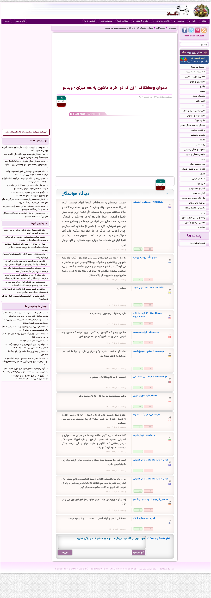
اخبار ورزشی (202, 101)
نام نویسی (20, 21)
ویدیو (204, 91)
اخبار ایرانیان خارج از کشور (196, 111)
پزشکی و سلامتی (200, 130)
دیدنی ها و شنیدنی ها (197, 72)
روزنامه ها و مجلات (198, 203)
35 (140, 406)
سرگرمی (179, 21)
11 (150, 305)
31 (140, 305)
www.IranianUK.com (194, 36)
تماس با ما (89, 21)
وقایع (204, 87)
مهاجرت (203, 228)
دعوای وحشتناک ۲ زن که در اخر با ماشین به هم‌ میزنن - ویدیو (129, 28)
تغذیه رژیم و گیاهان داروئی (195, 169)
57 (140, 279)
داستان (204, 140)
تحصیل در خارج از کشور (197, 223)
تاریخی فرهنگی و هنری (197, 155)
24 (140, 368)
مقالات (204, 106)
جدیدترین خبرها (200, 67)
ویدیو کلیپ (160, 28)
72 (140, 249)
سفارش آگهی (106, 21)
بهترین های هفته (38, 141)
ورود (7, 21)
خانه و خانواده (161, 21)
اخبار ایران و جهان (199, 82)
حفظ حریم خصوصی (148, 569)
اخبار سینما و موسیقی (197, 116)
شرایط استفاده (167, 569)
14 (150, 323)
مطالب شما (122, 21)
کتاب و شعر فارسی (199, 189)
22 (140, 323)
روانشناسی (202, 145)
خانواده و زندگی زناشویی (196, 150)
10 (150, 427)
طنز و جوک (202, 184)
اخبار (192, 21)
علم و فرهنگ (140, 21)
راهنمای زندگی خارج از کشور (195, 218)
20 (140, 387)
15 (150, 249)
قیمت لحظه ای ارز (199, 243)
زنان (205, 159)
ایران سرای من (201, 194)
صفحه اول (172, 28)
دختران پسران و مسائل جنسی (194, 125)
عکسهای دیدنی (200, 96)
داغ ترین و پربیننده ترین (197, 77)
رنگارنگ (204, 213)
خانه (204, 21)
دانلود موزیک (201, 121)
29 (150, 279)
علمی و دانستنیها (200, 135)
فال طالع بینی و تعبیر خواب (195, 198)
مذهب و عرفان (200, 179)
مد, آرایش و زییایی (199, 164)
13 (150, 342)
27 (140, 342)
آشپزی (204, 174)
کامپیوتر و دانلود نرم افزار (196, 208)
